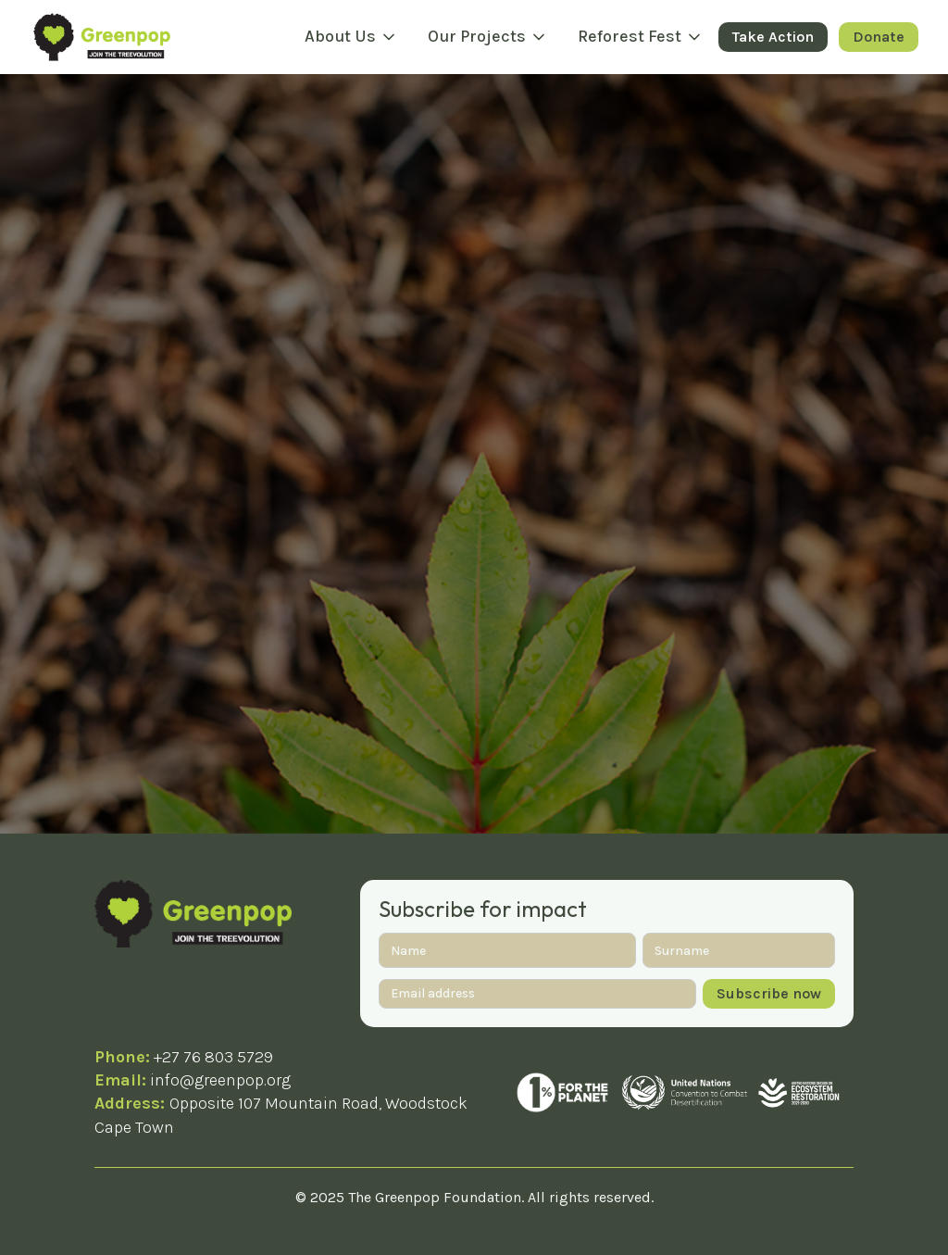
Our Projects (477, 36)
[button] (351, 37)
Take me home (474, 374)
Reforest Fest (629, 36)
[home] (102, 36)
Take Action (773, 36)
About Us (340, 36)
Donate (878, 36)
